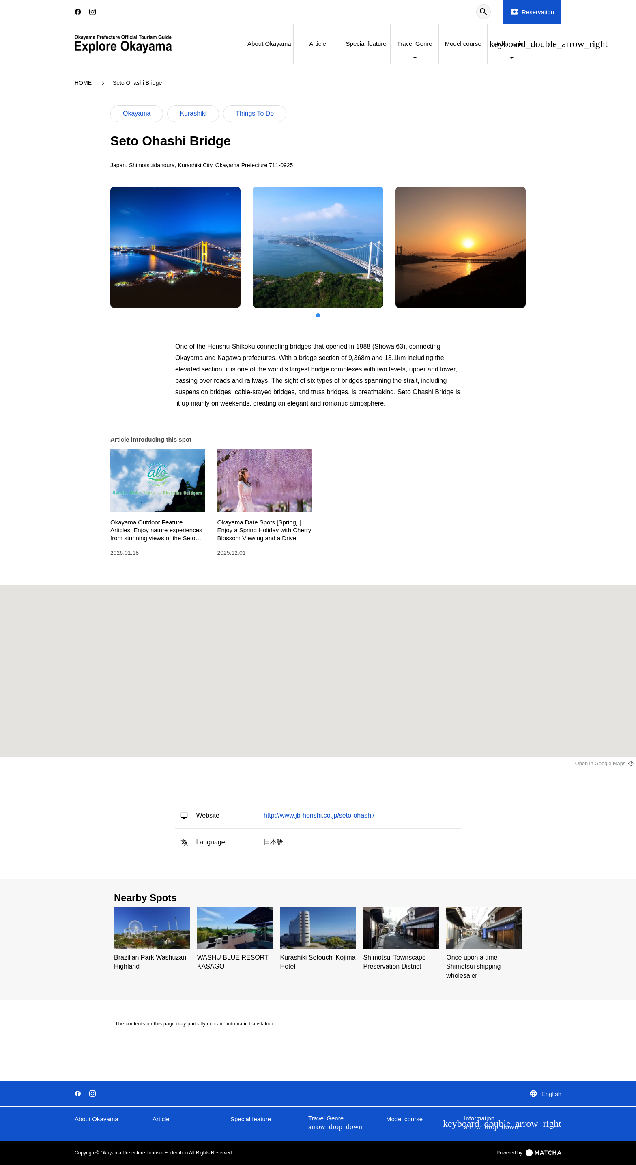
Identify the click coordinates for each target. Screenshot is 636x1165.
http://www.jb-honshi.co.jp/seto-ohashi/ (319, 815)
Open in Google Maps (600, 763)
